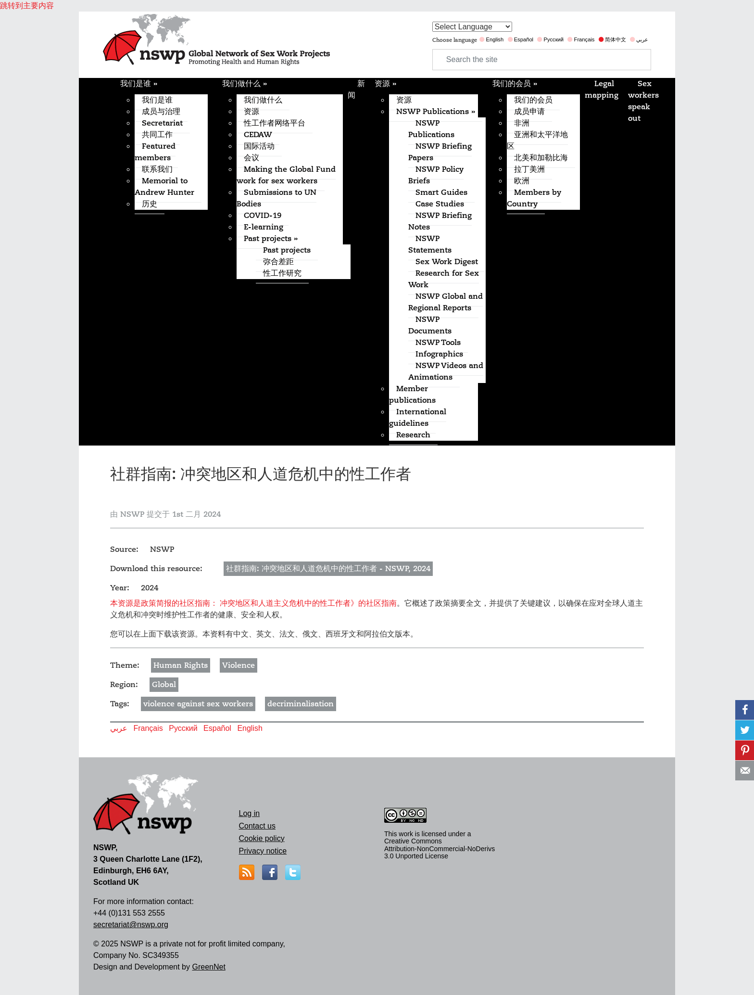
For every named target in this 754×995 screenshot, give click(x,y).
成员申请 (529, 111)
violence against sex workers (198, 704)
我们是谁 (138, 84)
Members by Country (534, 198)
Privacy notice (263, 851)
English (494, 39)
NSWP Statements (430, 244)
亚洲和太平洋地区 (537, 140)
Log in (249, 813)
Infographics (439, 354)
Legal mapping (601, 89)
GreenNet (208, 967)
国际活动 (259, 146)
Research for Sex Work (443, 279)
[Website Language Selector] (472, 27)
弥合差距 (278, 262)
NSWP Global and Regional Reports (445, 302)
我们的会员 (514, 84)
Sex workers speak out (643, 101)
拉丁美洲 (529, 169)
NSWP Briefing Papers (440, 152)
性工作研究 (282, 273)
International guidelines (417, 417)
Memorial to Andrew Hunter (164, 186)
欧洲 (521, 181)
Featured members (155, 152)
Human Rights (180, 665)
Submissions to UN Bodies (276, 198)
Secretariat (162, 123)
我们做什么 (244, 84)
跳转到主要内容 (27, 5)
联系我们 (157, 169)
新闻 (356, 89)
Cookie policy (262, 838)
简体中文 (615, 39)
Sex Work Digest (446, 262)
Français (584, 39)
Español (523, 39)
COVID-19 (262, 215)
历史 (149, 204)
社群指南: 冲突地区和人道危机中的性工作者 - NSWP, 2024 (328, 569)
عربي (642, 39)
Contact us (257, 826)
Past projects (271, 238)
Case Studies (439, 204)
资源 (251, 111)
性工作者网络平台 (274, 123)
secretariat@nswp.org (130, 924)
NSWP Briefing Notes (440, 221)
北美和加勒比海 (541, 158)
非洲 (521, 123)
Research (413, 435)
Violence (238, 665)
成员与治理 (161, 111)
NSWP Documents (430, 325)
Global (164, 684)
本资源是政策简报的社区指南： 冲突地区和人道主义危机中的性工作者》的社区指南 (253, 603)
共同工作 (157, 135)
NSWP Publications (435, 111)
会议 (251, 158)
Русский (554, 39)
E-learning (263, 227)
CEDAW (258, 135)
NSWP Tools (438, 342)
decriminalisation (300, 704)
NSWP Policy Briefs (436, 175)
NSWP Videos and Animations (445, 371)
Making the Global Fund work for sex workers (286, 175)
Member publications (412, 394)
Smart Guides (441, 192)
